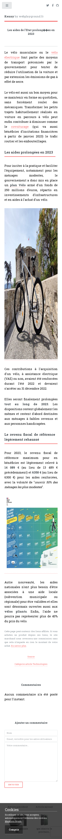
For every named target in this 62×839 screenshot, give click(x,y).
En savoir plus (18, 645)
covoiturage (20, 127)
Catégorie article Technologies (31, 663)
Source (31, 656)
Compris (14, 829)
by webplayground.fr (24, 16)
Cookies (12, 809)
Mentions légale (13, 821)
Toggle (7, 6)
